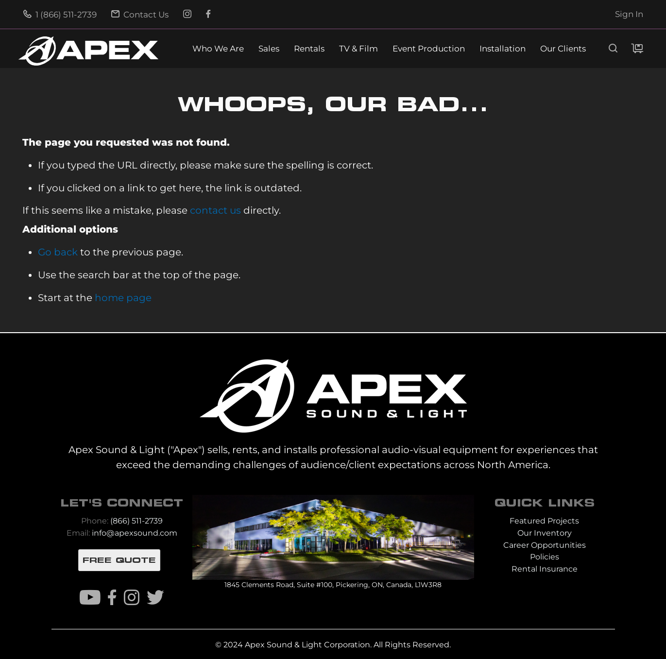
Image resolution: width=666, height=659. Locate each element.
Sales (268, 49)
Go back (58, 252)
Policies (544, 556)
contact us (215, 210)
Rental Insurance (545, 569)
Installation (502, 49)
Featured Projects (544, 520)
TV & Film (358, 49)
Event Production (429, 49)
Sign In (629, 14)
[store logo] (88, 51)
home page (123, 298)
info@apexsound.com (134, 533)
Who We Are (218, 49)
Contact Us (140, 14)
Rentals (309, 49)
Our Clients (563, 49)
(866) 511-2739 (136, 520)
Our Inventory (544, 533)
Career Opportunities (544, 545)
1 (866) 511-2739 (60, 14)
